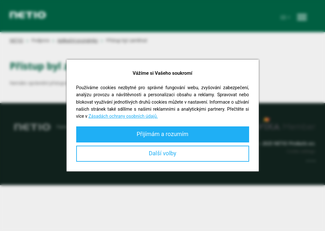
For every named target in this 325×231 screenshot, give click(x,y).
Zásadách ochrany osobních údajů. (123, 116)
